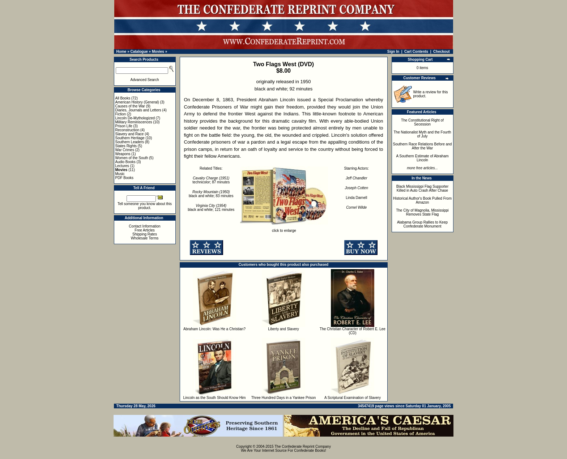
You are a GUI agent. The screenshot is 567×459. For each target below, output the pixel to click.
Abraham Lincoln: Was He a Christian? (214, 329)
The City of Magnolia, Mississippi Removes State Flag (422, 212)
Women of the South (131, 158)
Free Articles (145, 230)
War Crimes (124, 150)
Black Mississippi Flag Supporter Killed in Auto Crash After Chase (422, 188)
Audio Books (125, 162)
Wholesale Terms (145, 238)
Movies (158, 52)
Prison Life (123, 126)
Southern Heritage (130, 138)
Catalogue (139, 52)
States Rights (126, 146)
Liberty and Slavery (283, 329)
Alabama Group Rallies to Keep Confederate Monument (422, 224)
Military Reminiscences (133, 122)
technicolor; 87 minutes (211, 180)
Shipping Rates (144, 234)
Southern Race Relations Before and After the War (422, 146)
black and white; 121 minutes (211, 208)
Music (120, 174)
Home (121, 52)
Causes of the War (130, 106)
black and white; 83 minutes (211, 194)
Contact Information (144, 226)
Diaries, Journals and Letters (138, 110)
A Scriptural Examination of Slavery (352, 398)
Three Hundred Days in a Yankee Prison (283, 398)
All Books (123, 98)
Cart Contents (416, 52)
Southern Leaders (129, 142)
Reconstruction (127, 130)
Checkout (441, 52)
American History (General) (137, 102)
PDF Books (124, 178)
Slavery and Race (129, 134)
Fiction (120, 114)
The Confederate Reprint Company (302, 447)
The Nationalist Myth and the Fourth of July (422, 134)
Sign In (393, 52)
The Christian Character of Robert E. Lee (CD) (352, 331)
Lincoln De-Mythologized (135, 118)
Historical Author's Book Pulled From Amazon (422, 200)
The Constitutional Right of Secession (422, 122)
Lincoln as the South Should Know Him (214, 398)
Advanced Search (145, 80)
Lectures (122, 166)
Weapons (123, 154)
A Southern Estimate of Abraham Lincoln (422, 158)
